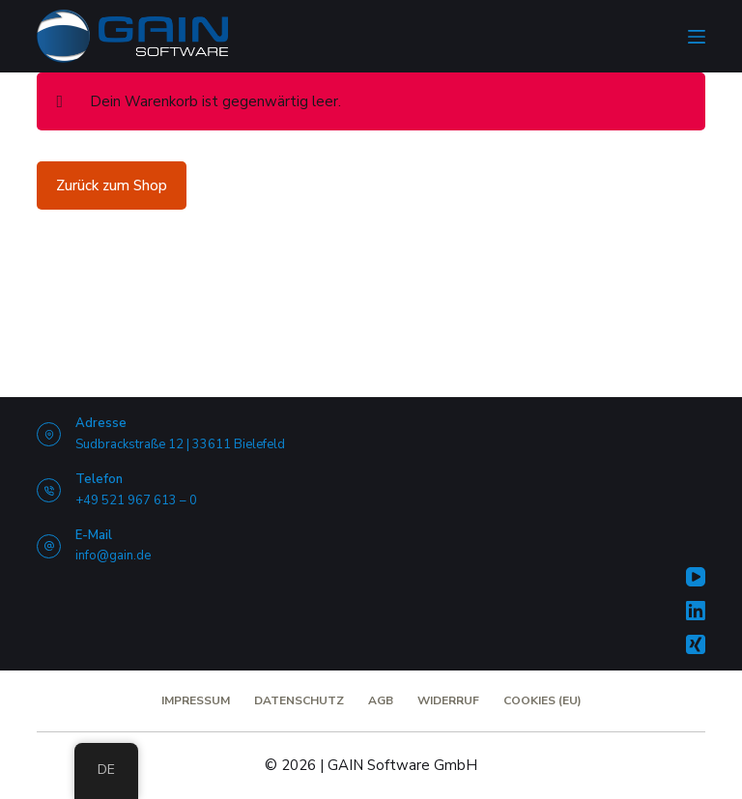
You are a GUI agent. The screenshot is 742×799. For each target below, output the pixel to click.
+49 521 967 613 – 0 (136, 500)
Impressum (195, 701)
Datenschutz (299, 701)
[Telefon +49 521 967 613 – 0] (49, 490)
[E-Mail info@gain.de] (49, 546)
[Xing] (695, 644)
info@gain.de (113, 555)
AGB (380, 701)
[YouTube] (695, 576)
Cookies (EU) (542, 701)
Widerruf (448, 701)
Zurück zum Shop (111, 185)
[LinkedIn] (695, 610)
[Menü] (696, 36)
